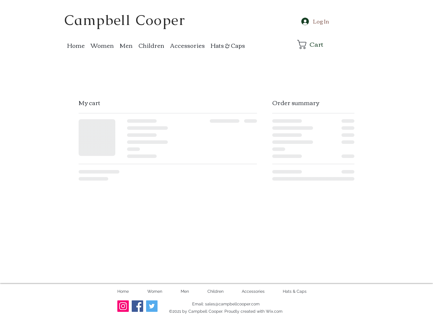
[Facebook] (137, 306)
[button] (314, 44)
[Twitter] (152, 306)
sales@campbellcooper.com (232, 304)
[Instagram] (123, 306)
